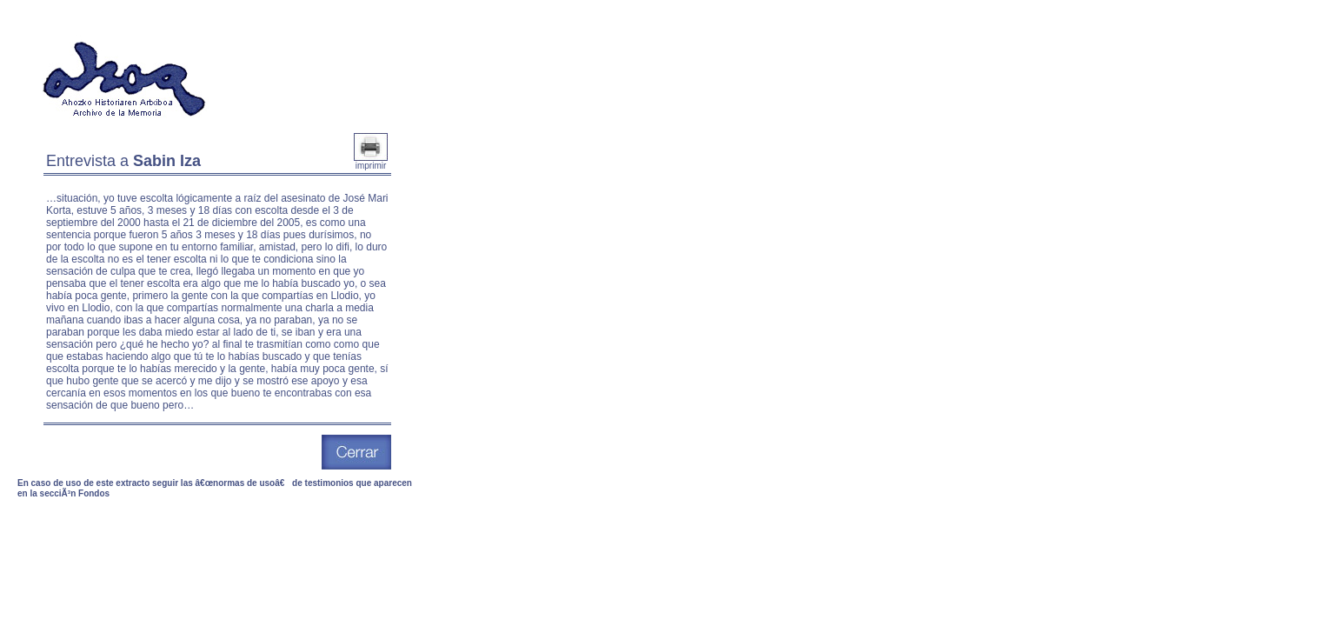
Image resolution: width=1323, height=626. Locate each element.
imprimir (371, 161)
